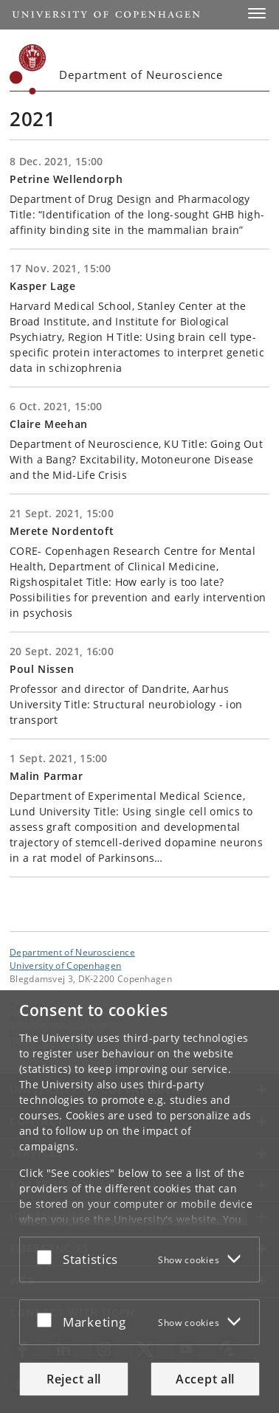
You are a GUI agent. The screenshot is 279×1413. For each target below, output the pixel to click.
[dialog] (139, 1201)
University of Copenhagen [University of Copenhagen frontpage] (65, 965)
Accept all (205, 1379)
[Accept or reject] (48, 1256)
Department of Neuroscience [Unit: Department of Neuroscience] (72, 952)
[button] (257, 13)
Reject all (73, 1379)
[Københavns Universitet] (28, 69)
